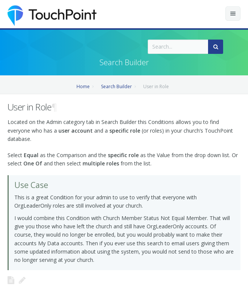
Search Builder (116, 86)
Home (83, 86)
